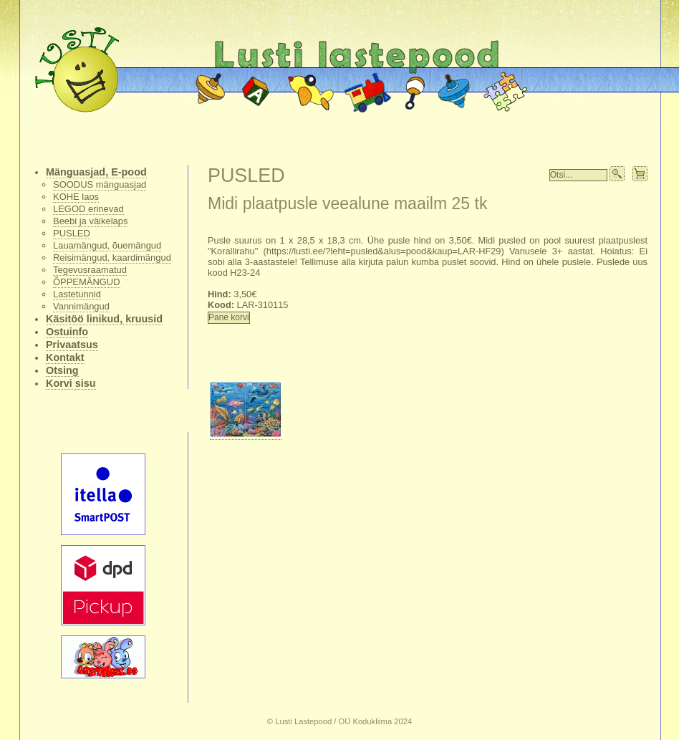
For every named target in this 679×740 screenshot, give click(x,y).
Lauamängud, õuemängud (107, 245)
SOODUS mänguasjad (99, 184)
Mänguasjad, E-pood (96, 172)
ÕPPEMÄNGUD (86, 282)
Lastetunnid (77, 294)
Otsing (62, 370)
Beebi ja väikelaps (90, 221)
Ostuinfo (67, 331)
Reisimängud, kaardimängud (112, 257)
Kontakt (65, 357)
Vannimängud (81, 306)
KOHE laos (76, 196)
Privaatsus (72, 344)
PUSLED (71, 233)
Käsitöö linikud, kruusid (104, 319)
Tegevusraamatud (90, 269)
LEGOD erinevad (88, 208)
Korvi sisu (71, 383)
